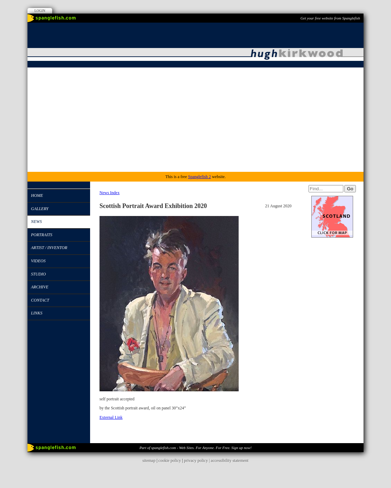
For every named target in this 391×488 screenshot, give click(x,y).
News (36, 221)
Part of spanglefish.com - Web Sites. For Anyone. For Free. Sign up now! (195, 448)
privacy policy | (197, 460)
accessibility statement (229, 460)
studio (38, 274)
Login (39, 11)
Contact (40, 300)
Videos (38, 260)
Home (37, 195)
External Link (110, 417)
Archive (39, 287)
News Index (109, 192)
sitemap (149, 460)
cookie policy (169, 460)
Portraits (41, 234)
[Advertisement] (195, 119)
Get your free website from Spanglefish (330, 18)
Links (36, 313)
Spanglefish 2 (199, 176)
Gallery (39, 208)
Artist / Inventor (49, 247)
